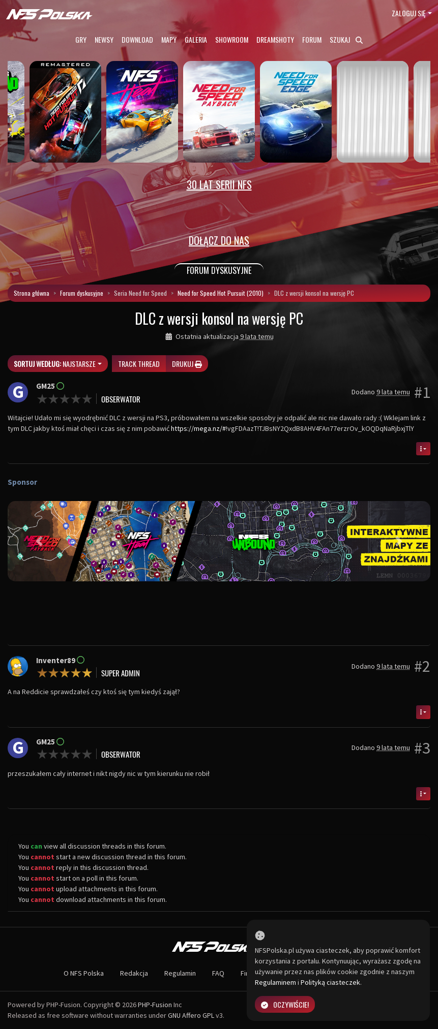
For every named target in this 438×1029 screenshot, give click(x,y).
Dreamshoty (275, 39)
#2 (422, 666)
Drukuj (187, 363)
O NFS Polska (84, 973)
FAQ (218, 973)
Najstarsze (55, 363)
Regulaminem (275, 982)
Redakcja (134, 973)
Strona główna (31, 293)
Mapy (169, 39)
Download (137, 39)
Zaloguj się (409, 13)
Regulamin (180, 973)
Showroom (231, 39)
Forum (312, 39)
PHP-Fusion (155, 1004)
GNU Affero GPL (191, 1015)
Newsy (104, 39)
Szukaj (346, 39)
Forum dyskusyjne (81, 293)
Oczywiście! (285, 1004)
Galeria (196, 39)
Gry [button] (80, 39)
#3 (422, 748)
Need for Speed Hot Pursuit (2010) (221, 293)
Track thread (139, 363)
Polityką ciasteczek (330, 982)
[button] (39, 541)
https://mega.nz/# (198, 428)
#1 (422, 392)
